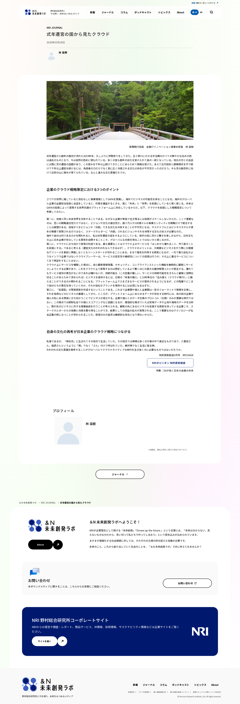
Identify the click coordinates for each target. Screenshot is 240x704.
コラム (124, 12)
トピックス (164, 12)
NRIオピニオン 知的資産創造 (168, 363)
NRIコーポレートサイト (206, 3)
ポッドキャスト (143, 12)
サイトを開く (44, 641)
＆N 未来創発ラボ (28, 502)
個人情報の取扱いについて (179, 692)
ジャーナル (108, 12)
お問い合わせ (185, 583)
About (180, 12)
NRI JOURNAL (48, 502)
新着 (92, 12)
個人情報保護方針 (160, 692)
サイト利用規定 (144, 692)
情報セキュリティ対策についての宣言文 (207, 692)
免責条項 (131, 692)
